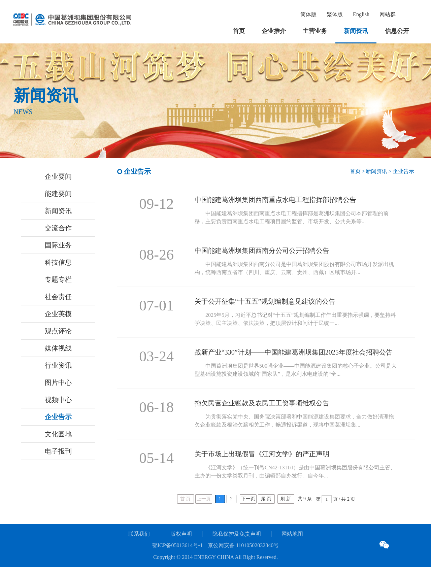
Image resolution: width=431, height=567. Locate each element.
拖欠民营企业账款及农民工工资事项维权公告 (262, 403)
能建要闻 (58, 193)
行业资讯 (58, 365)
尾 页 (266, 498)
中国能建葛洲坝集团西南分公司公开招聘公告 (262, 250)
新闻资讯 (356, 31)
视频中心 (58, 399)
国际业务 (58, 245)
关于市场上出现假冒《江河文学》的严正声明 (262, 454)
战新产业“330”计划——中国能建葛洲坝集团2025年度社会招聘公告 (294, 352)
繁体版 (335, 14)
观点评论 (58, 331)
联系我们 (139, 534)
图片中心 (58, 382)
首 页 (185, 498)
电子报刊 (58, 451)
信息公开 (397, 31)
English (361, 14)
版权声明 (181, 534)
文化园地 (58, 434)
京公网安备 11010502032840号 (243, 545)
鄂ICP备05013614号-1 (177, 545)
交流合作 (58, 228)
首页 (239, 31)
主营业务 (315, 31)
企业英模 (58, 314)
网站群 (387, 14)
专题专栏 (58, 279)
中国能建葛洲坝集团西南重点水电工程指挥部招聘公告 (275, 199)
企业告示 (58, 417)
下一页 (248, 498)
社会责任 (58, 296)
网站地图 (292, 534)
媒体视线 (58, 348)
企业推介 (274, 31)
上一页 (204, 498)
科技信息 (58, 262)
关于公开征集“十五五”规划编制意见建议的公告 (265, 301)
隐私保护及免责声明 (236, 534)
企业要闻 (58, 176)
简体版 (308, 14)
